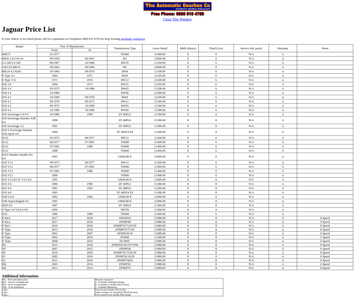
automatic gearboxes (133, 38)
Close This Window (177, 19)
